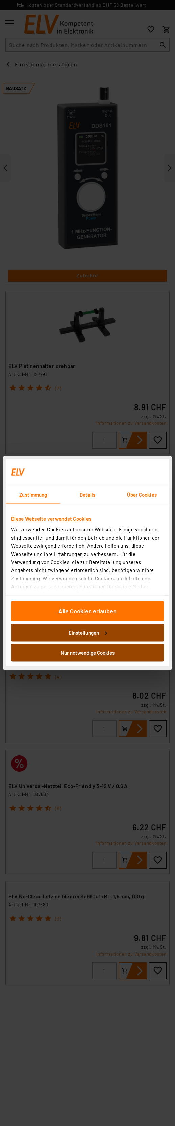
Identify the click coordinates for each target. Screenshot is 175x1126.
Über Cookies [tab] (142, 495)
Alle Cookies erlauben (87, 611)
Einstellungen (88, 632)
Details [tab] (88, 495)
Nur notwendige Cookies (88, 653)
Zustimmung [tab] (33, 495)
